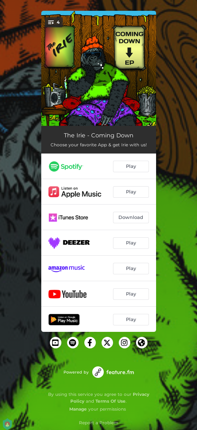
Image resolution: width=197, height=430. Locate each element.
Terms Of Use (110, 401)
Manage (78, 409)
